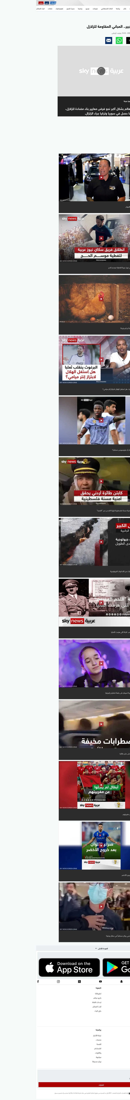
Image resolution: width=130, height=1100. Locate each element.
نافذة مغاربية (124, 1039)
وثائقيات (62, 1052)
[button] (104, 40)
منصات (62, 1039)
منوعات (126, 1065)
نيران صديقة (60, 1061)
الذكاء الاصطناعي (123, 1057)
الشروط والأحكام (123, 1006)
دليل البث (61, 1010)
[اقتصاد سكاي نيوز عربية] (17, 2)
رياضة (127, 1052)
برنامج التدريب (124, 1002)
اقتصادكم (61, 1048)
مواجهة (62, 1057)
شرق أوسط (125, 1035)
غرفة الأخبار (61, 1035)
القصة (62, 1044)
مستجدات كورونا (123, 1044)
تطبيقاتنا (62, 993)
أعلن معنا (125, 1019)
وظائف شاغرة (124, 1015)
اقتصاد (126, 1061)
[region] (65, 16)
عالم (127, 1048)
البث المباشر (60, 1006)
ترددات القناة (60, 1002)
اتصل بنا (126, 993)
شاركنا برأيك (124, 1023)
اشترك (65, 1084)
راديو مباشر (61, 997)
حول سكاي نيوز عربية (121, 997)
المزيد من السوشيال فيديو (112, 150)
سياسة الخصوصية (122, 1010)
